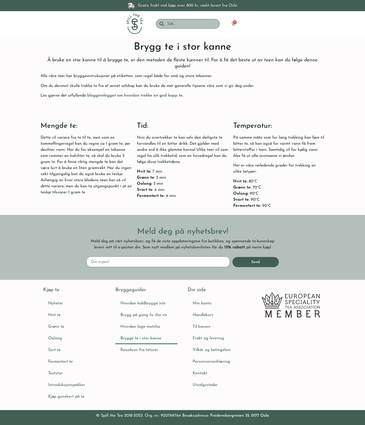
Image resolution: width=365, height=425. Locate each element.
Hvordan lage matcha (140, 327)
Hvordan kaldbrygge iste (143, 303)
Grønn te (56, 327)
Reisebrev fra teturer (139, 350)
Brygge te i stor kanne (140, 338)
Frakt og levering (208, 338)
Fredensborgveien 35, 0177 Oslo (239, 416)
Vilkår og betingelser (212, 350)
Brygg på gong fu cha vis (143, 315)
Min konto (202, 303)
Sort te (54, 350)
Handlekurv (203, 315)
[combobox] (192, 23)
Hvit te (54, 315)
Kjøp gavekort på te (66, 397)
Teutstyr (55, 373)
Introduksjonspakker (66, 385)
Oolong (55, 338)
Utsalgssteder (205, 385)
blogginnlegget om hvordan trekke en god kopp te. (135, 96)
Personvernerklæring (211, 362)
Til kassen (201, 327)
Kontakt (200, 373)
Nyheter (55, 303)
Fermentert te (60, 362)
